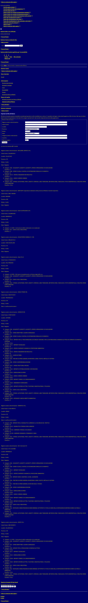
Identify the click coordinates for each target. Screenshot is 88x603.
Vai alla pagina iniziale (8, 7)
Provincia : (4, 129)
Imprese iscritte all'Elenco (8, 102)
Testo (11, 57)
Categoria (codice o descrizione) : (10, 135)
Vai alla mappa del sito (9, 11)
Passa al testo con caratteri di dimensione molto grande (17, 16)
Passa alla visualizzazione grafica (11, 17)
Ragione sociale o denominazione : (10, 122)
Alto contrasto (17, 57)
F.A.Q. (3, 88)
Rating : (3, 162)
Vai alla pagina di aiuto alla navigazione (13, 9)
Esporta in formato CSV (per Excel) (9, 582)
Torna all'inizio (4, 37)
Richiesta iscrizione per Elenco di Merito (11, 99)
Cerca (3, 45)
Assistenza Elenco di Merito (8, 94)
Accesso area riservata (7, 83)
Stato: (3, 133)
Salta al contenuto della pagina (9, 2)
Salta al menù (6, 24)
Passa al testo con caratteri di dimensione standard (16, 12)
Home (5, 65)
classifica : (4, 138)
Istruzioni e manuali (7, 85)
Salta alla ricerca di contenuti (10, 23)
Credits (2, 598)
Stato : (3, 165)
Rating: (3, 131)
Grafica (6, 57)
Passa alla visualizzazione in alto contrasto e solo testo (17, 21)
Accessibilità (5, 90)
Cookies (2, 596)
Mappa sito (7, 58)
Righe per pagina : (6, 140)
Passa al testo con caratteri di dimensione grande (15, 14)
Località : (4, 127)
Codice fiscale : (5, 124)
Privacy (4, 92)
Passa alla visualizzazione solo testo (12, 19)
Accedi (2, 77)
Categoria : (7, 168)
